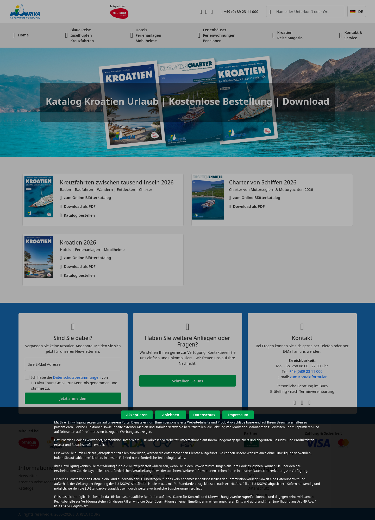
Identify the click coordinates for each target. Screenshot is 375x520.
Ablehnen (170, 414)
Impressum (238, 414)
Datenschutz (204, 414)
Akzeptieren (136, 414)
